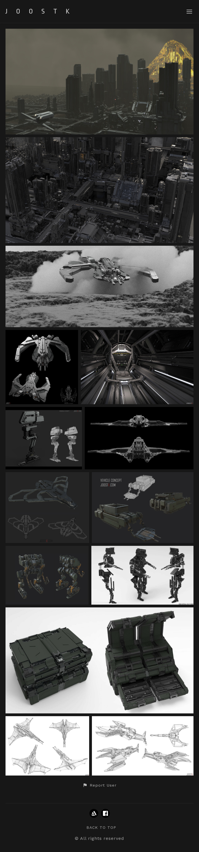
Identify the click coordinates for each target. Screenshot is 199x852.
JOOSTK (42, 11)
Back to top (101, 827)
